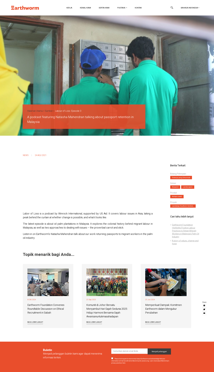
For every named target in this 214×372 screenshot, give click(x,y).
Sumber (49, 111)
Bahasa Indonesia (189, 7)
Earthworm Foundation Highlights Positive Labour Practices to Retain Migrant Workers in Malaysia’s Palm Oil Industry (185, 230)
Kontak (138, 7)
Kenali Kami (85, 7)
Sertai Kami (104, 7)
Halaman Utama (35, 111)
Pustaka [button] (121, 7)
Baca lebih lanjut (35, 322)
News (26, 155)
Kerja (69, 7)
